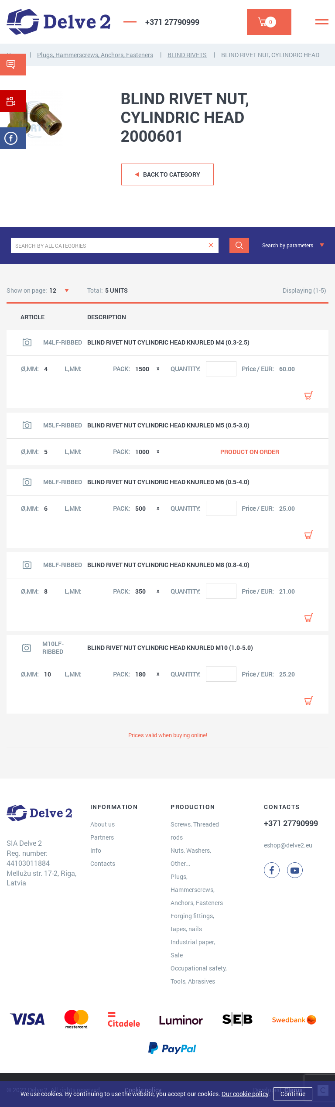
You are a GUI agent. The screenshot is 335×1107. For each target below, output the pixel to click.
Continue (292, 1094)
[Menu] (321, 21)
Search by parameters (287, 245)
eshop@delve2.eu (288, 845)
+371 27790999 (172, 22)
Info (95, 850)
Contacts (102, 863)
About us (102, 824)
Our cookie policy (245, 1094)
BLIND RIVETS (187, 55)
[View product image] (27, 342)
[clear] (211, 245)
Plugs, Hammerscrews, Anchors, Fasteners (95, 55)
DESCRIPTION (106, 317)
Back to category (171, 174)
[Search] (239, 245)
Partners (102, 837)
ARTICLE (32, 317)
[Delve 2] (58, 22)
